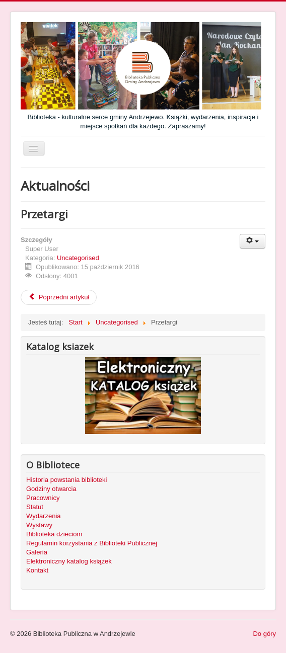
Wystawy (39, 525)
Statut (34, 507)
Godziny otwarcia (51, 489)
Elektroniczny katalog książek (69, 561)
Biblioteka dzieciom (54, 534)
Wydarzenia (43, 516)
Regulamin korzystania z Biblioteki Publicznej (91, 543)
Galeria (36, 552)
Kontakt (37, 570)
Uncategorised (78, 258)
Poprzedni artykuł (58, 297)
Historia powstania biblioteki (66, 479)
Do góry (264, 633)
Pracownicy (42, 498)
